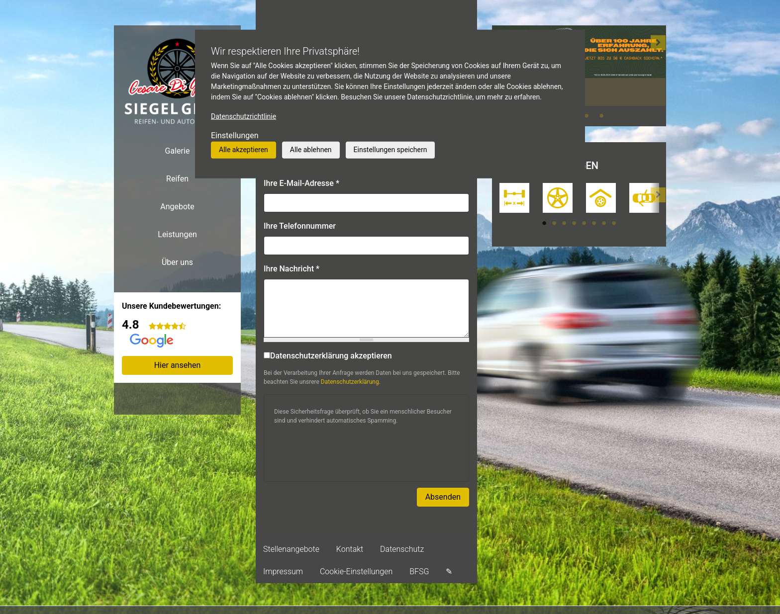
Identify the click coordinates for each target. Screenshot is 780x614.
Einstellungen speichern (390, 150)
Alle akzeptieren (243, 150)
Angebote (177, 206)
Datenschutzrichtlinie (243, 116)
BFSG (419, 571)
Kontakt (349, 549)
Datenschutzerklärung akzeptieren (328, 355)
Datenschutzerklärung (350, 381)
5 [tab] (584, 223)
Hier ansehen (177, 365)
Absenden (443, 497)
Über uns (177, 262)
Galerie (177, 151)
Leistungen (177, 234)
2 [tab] (554, 223)
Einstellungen (235, 135)
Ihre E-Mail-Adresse (301, 183)
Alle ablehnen (311, 150)
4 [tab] (601, 116)
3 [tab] (586, 116)
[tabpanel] (514, 199)
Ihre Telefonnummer (300, 226)
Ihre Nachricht (291, 268)
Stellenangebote (291, 549)
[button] (658, 75)
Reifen (177, 178)
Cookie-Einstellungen (356, 571)
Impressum (283, 571)
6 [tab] (594, 223)
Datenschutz (402, 549)
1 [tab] (544, 223)
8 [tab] (614, 223)
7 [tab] (604, 223)
